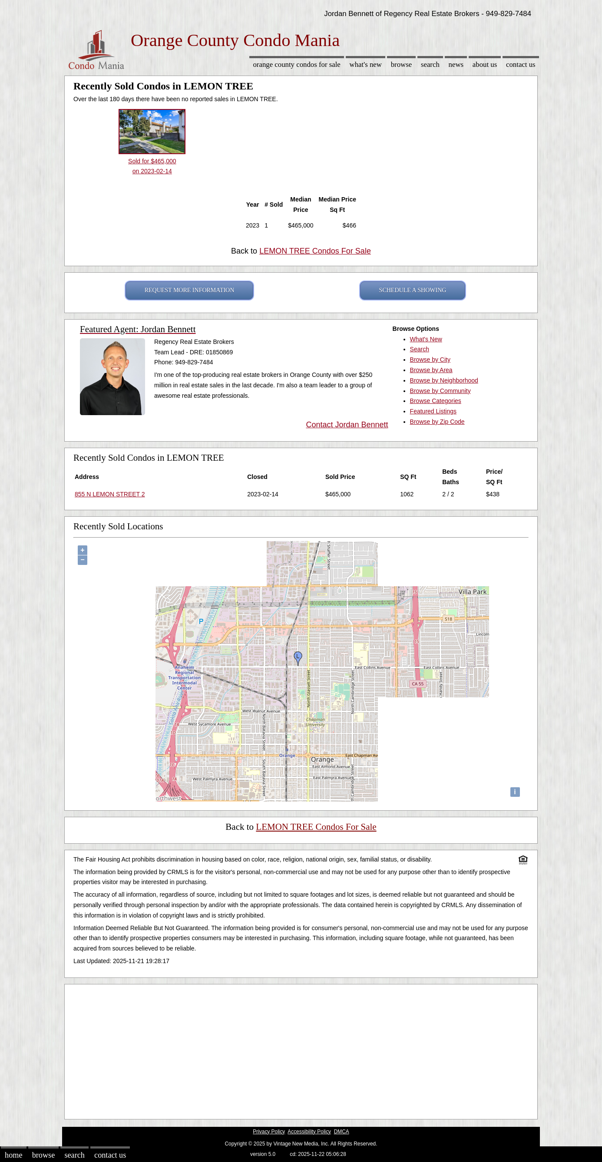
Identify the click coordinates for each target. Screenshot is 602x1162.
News (456, 64)
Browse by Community (440, 390)
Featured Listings (433, 411)
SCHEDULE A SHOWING (413, 290)
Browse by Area (431, 369)
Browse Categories (435, 400)
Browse (401, 64)
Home (13, 1155)
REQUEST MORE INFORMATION (190, 290)
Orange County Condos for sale (296, 64)
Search (430, 64)
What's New (366, 64)
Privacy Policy (269, 1132)
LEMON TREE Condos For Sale (315, 251)
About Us (485, 64)
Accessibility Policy (309, 1132)
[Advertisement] (301, 1049)
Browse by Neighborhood (444, 380)
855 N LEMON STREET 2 (110, 494)
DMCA (341, 1132)
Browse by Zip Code (437, 421)
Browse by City (430, 359)
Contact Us (521, 64)
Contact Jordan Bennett (347, 424)
